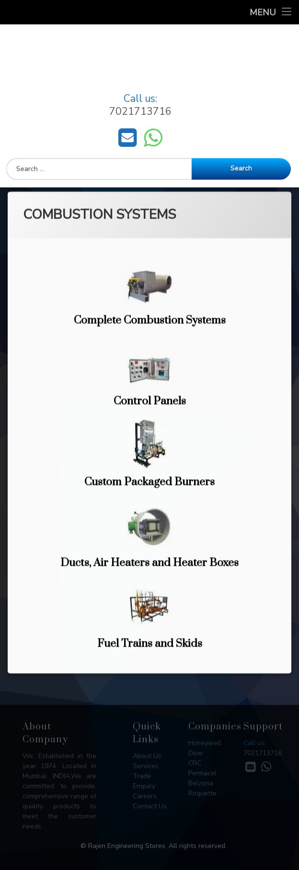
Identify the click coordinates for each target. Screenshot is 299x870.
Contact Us (150, 806)
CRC (194, 763)
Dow (195, 753)
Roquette (202, 793)
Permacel (202, 773)
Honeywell (204, 743)
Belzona (200, 783)
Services (146, 766)
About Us (147, 755)
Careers (145, 796)
